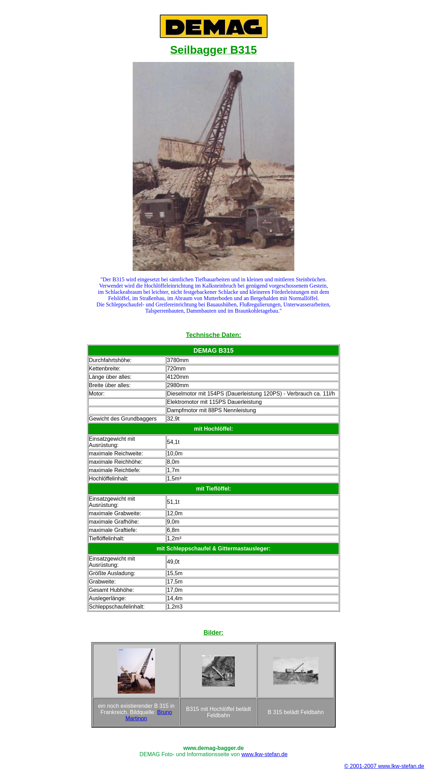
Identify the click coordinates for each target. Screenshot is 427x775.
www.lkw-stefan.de (264, 754)
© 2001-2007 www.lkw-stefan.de (384, 766)
